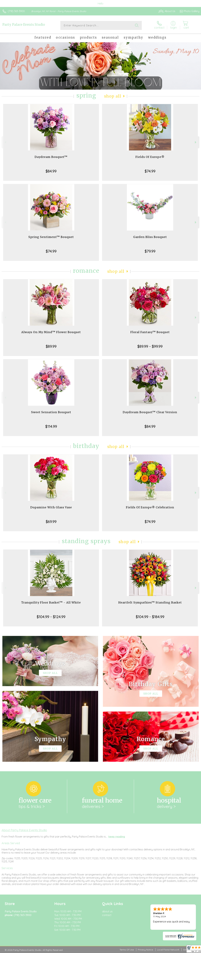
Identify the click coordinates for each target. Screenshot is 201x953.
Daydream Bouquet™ (51, 157)
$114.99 (51, 426)
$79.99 (150, 251)
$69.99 (51, 521)
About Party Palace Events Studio (24, 830)
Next (196, 142)
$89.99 (51, 346)
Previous (5, 142)
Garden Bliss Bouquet (150, 237)
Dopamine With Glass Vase (51, 507)
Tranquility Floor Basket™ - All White (51, 602)
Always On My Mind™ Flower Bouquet (51, 332)
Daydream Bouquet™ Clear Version (150, 412)
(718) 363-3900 (16, 11)
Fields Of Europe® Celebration (150, 507)
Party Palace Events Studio (23, 25)
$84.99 (51, 171)
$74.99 (150, 171)
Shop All (112, 96)
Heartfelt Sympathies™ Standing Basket (150, 602)
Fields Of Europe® (149, 157)
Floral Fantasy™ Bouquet (150, 332)
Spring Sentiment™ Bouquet (51, 237)
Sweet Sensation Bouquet (51, 412)
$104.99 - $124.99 (51, 616)
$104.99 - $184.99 (150, 616)
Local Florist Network (168, 949)
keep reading (116, 836)
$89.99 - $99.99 (150, 346)
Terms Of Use (127, 949)
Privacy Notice (145, 949)
